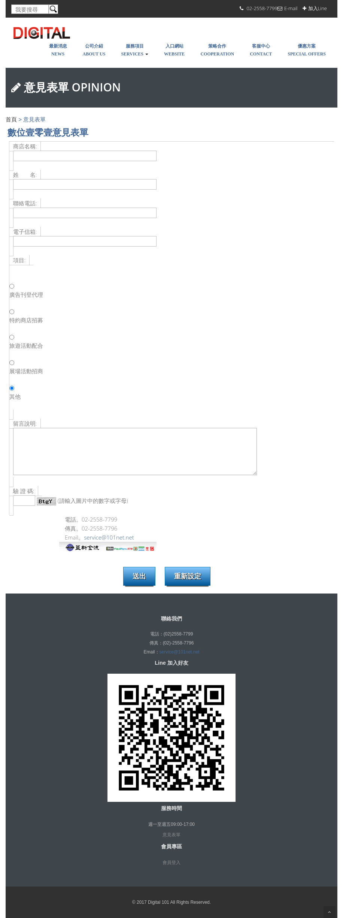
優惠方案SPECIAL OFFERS (307, 50)
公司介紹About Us (94, 50)
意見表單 (171, 834)
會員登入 (171, 862)
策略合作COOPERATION (217, 50)
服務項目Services (134, 50)
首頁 (11, 119)
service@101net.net (109, 537)
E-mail (291, 8)
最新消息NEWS (58, 50)
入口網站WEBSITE (174, 50)
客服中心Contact (261, 50)
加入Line (317, 8)
